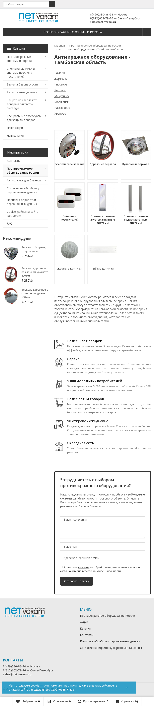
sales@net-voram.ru (103, 22)
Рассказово (62, 108)
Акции (84, 622)
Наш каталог (15, 135)
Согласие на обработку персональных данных (23, 190)
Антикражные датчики (22, 92)
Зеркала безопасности (22, 84)
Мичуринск (61, 96)
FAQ (9, 223)
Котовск (60, 90)
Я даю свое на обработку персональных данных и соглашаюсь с (100, 569)
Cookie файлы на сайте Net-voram (22, 214)
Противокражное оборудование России (23, 170)
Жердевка (61, 78)
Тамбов (59, 73)
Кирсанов (60, 84)
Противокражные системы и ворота (72, 32)
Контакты (13, 161)
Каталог (16, 48)
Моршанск (61, 102)
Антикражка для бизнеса (24, 180)
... (147, 32)
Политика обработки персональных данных (22, 202)
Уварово (60, 113)
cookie (35, 685)
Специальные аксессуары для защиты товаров (24, 118)
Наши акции (15, 128)
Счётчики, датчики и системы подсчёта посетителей (21, 72)
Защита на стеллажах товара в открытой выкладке (22, 104)
